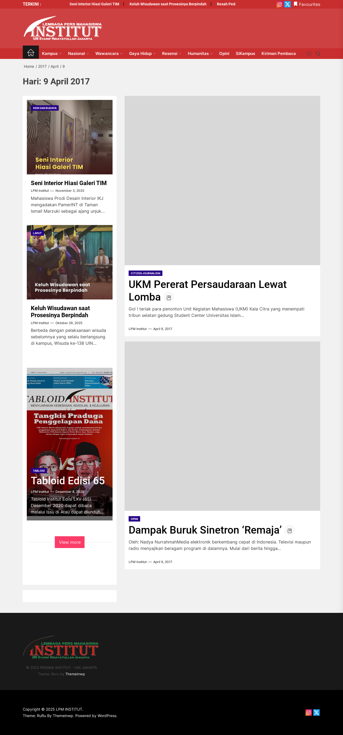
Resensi (171, 53)
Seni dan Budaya (45, 108)
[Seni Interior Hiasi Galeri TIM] (70, 137)
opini (134, 518)
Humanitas (200, 53)
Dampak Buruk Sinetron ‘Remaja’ (205, 530)
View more (70, 542)
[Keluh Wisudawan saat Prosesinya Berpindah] (70, 262)
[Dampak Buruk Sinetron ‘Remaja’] (222, 426)
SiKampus (245, 53)
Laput (37, 233)
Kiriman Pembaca (279, 53)
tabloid (39, 470)
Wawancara (109, 53)
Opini (224, 53)
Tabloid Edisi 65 (68, 481)
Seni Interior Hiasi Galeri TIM (85, 4)
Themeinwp (75, 674)
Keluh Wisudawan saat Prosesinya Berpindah (158, 4)
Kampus (52, 53)
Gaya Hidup (142, 53)
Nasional (78, 53)
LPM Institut (138, 329)
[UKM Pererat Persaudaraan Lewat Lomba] (222, 180)
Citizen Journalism (145, 273)
